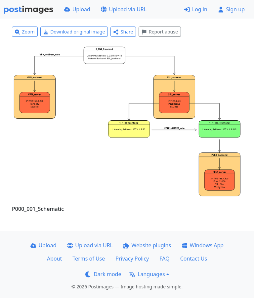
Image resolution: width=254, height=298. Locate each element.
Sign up (231, 9)
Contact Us (193, 258)
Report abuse (160, 32)
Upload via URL (124, 9)
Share (123, 32)
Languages (147, 274)
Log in (195, 9)
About (54, 258)
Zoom (25, 32)
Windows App (203, 245)
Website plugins (147, 245)
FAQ (164, 258)
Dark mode (103, 274)
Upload (77, 9)
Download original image (74, 32)
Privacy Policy (132, 258)
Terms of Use (88, 258)
